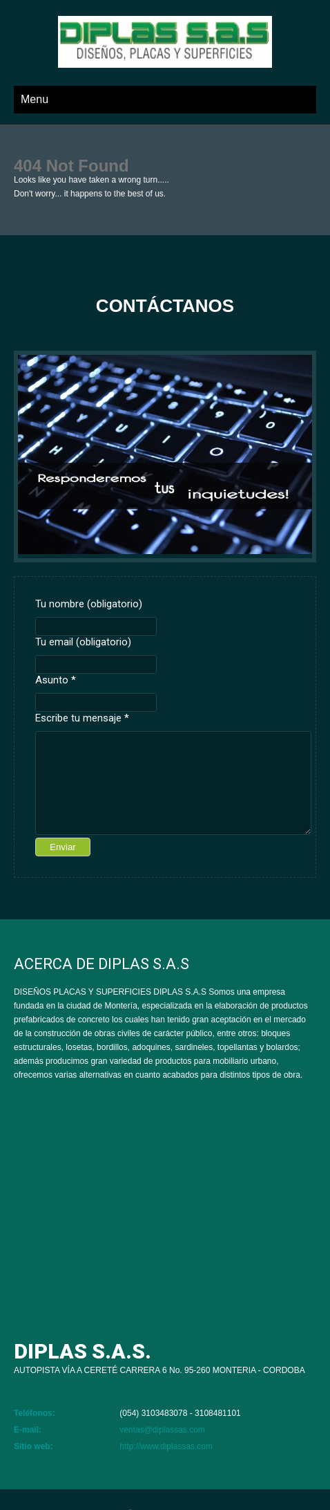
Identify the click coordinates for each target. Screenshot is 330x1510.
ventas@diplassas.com (162, 1430)
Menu (34, 99)
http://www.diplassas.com (166, 1446)
